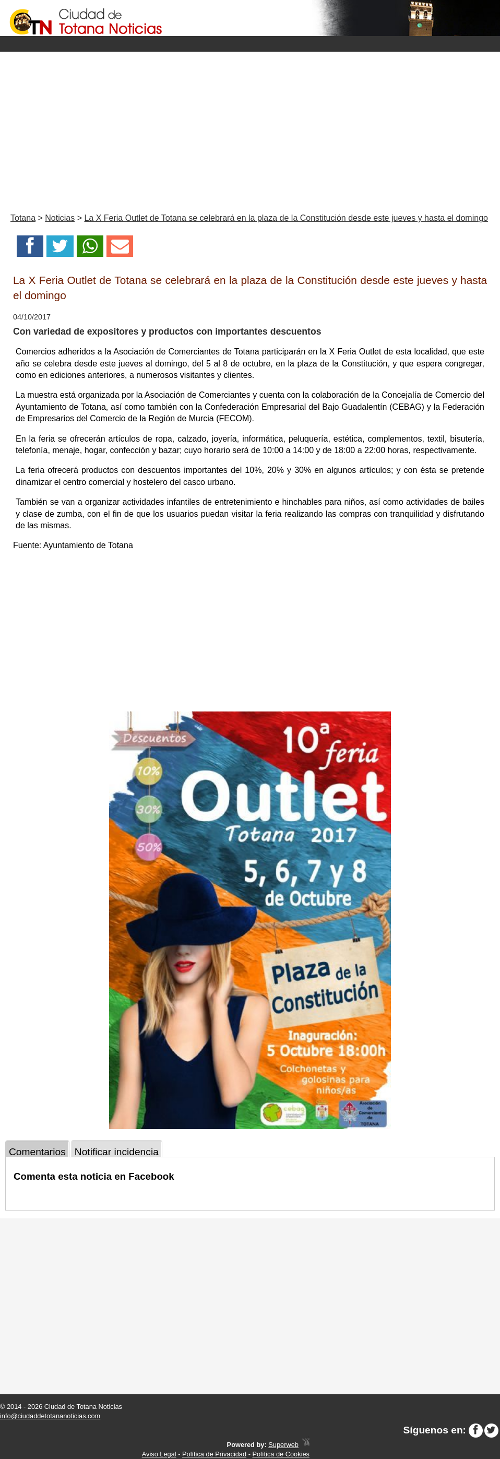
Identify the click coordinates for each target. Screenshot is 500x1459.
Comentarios (37, 1151)
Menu (250, 44)
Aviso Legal (159, 1454)
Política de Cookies (280, 1454)
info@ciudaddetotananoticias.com (50, 1416)
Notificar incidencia (117, 1151)
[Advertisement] (250, 130)
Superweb (283, 1445)
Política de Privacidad (214, 1454)
